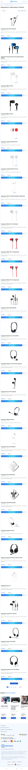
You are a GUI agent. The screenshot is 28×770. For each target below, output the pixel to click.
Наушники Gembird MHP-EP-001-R (9, 141)
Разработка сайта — (11, 764)
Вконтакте (19, 761)
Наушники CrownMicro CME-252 (9, 613)
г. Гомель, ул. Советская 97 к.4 (8, 735)
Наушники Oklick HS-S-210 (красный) (10, 279)
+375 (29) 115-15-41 (5, 738)
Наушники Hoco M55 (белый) (8, 474)
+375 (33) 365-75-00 (12, 738)
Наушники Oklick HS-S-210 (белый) (9, 224)
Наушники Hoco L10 (6, 585)
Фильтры (3, 10)
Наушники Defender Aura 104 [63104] (10, 669)
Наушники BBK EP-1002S (7, 86)
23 (19, 687)
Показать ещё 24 (14, 683)
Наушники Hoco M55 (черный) (8, 502)
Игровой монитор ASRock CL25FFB (4, 706)
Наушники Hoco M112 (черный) (8, 28)
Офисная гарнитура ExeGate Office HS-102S (11, 557)
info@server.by (9, 759)
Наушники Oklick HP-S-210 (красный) (10, 252)
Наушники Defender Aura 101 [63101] (9, 335)
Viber (8, 761)
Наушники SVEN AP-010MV (7, 419)
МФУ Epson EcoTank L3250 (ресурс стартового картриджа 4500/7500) (15, 707)
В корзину (11, 38)
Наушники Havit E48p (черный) (8, 307)
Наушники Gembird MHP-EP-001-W (9, 169)
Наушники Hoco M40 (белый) (8, 446)
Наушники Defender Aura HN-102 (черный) (11, 363)
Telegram (14, 761)
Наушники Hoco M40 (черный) (8, 391)
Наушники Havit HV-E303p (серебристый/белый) (13, 196)
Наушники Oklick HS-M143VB (8, 641)
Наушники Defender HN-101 (7, 530)
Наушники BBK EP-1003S (7, 113)
